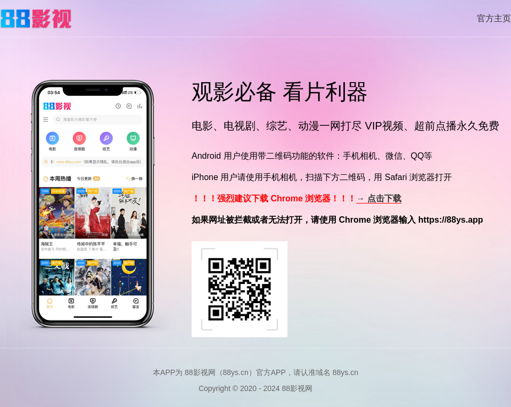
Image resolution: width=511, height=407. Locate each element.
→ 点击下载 (378, 198)
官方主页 (494, 18)
